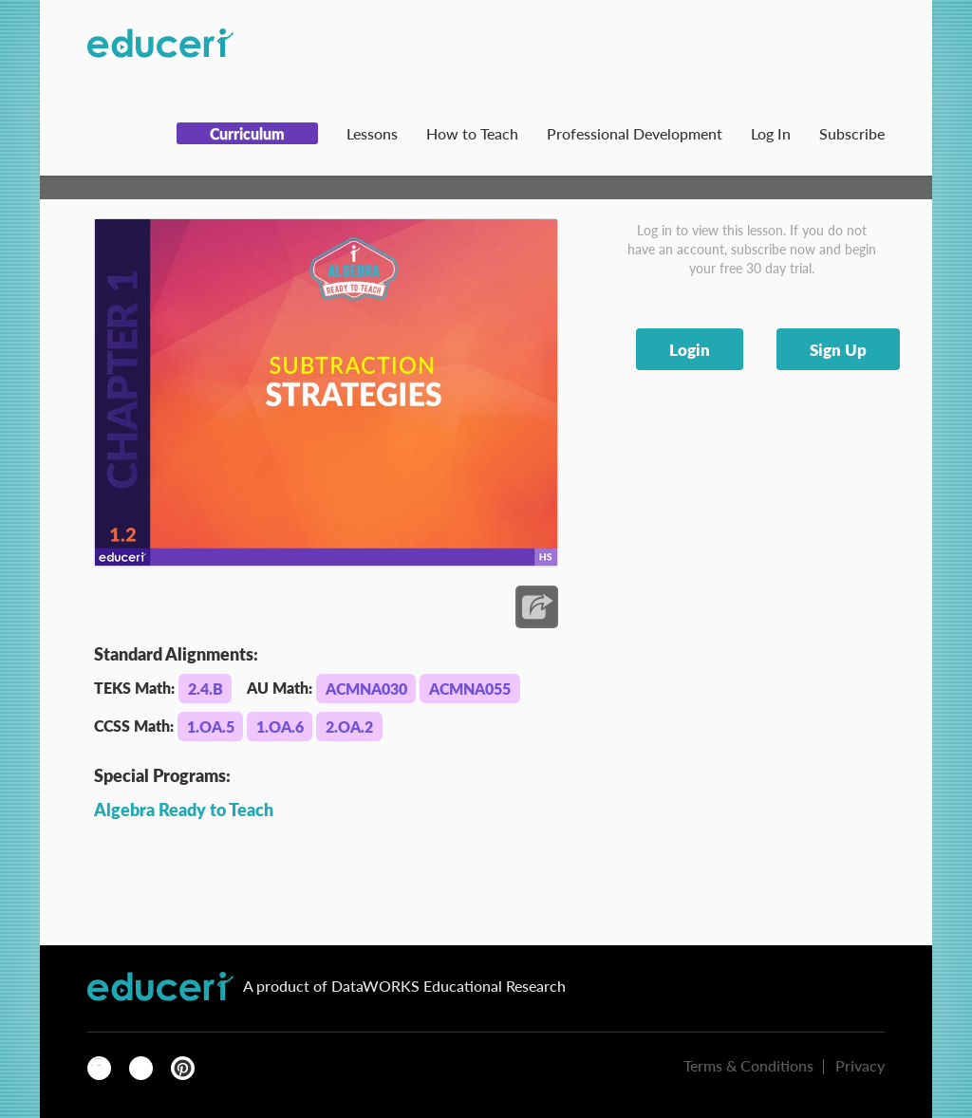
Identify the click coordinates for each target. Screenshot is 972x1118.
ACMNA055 (470, 688)
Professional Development (634, 133)
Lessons (372, 133)
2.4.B (205, 688)
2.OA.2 (349, 726)
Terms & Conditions (748, 1065)
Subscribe (852, 133)
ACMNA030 (366, 688)
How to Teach (472, 133)
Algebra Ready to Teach (183, 809)
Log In (771, 133)
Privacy (860, 1065)
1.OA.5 (210, 726)
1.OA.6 (280, 726)
